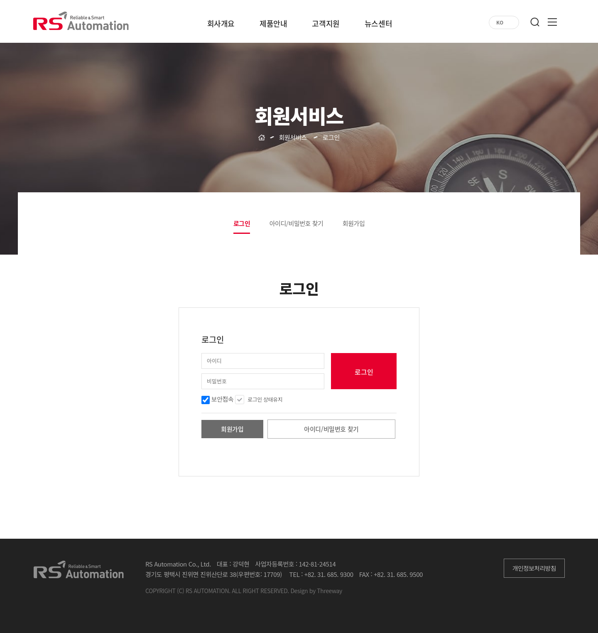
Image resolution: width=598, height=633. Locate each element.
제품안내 (273, 24)
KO (499, 22)
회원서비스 (293, 137)
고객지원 (325, 24)
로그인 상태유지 (265, 399)
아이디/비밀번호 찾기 (297, 223)
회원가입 (354, 223)
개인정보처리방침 (534, 568)
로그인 (241, 223)
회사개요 (221, 24)
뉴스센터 (378, 24)
